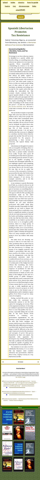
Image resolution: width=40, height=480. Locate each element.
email (18, 10)
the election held (17, 106)
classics (21, 2)
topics (7, 6)
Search (20, 17)
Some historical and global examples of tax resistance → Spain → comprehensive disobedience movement (19, 392)
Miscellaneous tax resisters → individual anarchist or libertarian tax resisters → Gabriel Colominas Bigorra (20, 399)
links (34, 6)
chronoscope (24, 6)
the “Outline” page (20, 377)
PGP (22, 10)
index (13, 2)
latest (5, 2)
